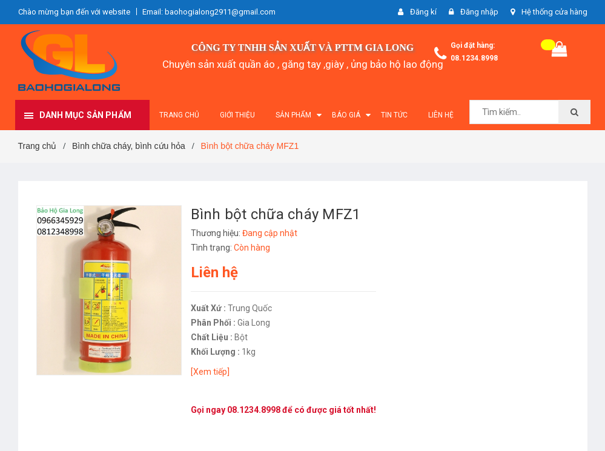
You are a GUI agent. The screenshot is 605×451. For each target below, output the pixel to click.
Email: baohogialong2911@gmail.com (209, 11)
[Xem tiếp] (210, 372)
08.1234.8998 (474, 58)
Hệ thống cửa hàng (554, 11)
